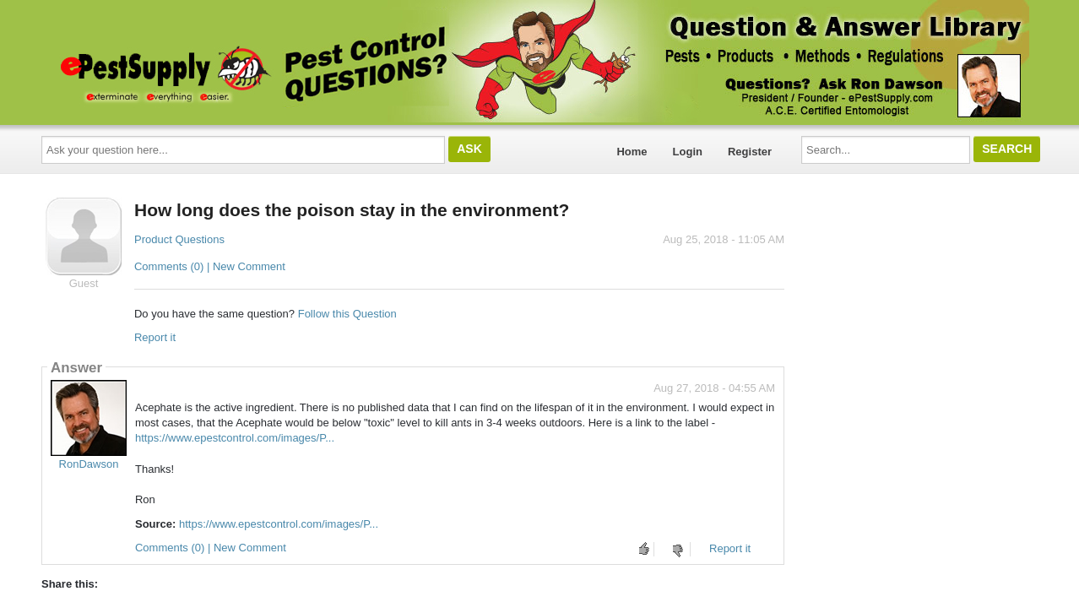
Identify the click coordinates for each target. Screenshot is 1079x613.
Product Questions (179, 239)
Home (631, 151)
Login (687, 151)
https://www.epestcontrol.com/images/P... (234, 437)
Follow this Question (347, 313)
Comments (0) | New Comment (209, 266)
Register (750, 151)
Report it (155, 337)
